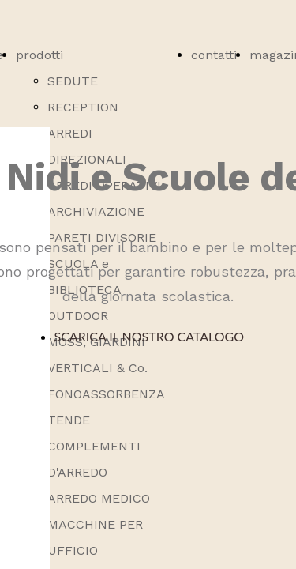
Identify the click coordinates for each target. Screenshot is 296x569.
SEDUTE (72, 81)
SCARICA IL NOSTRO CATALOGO (151, 336)
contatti (214, 54)
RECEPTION (82, 107)
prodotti (39, 54)
